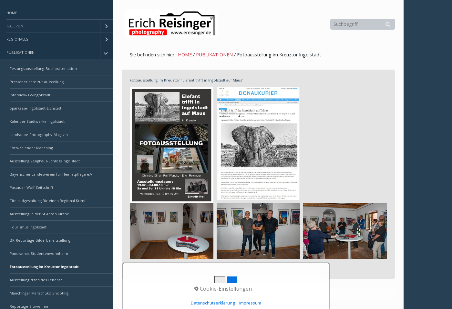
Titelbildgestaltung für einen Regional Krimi (47, 200)
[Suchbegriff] (362, 24)
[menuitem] (56, 13)
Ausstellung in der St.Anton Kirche (39, 213)
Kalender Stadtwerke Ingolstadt (37, 121)
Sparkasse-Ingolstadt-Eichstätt (35, 108)
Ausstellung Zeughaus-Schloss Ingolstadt (45, 161)
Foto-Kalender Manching (31, 147)
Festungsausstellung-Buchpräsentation (43, 68)
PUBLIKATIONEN (20, 52)
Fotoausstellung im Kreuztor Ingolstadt (44, 266)
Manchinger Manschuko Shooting (39, 293)
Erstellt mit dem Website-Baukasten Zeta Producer (232, 294)
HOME (11, 12)
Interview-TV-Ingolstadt (30, 94)
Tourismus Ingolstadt (28, 227)
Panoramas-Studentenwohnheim (39, 253)
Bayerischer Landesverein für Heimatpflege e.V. (51, 174)
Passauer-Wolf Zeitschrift (31, 187)
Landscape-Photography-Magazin (39, 134)
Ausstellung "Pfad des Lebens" (36, 279)
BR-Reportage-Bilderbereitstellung (40, 240)
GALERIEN (14, 26)
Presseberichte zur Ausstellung (37, 81)
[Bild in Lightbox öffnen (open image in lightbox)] (171, 145)
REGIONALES (17, 39)
